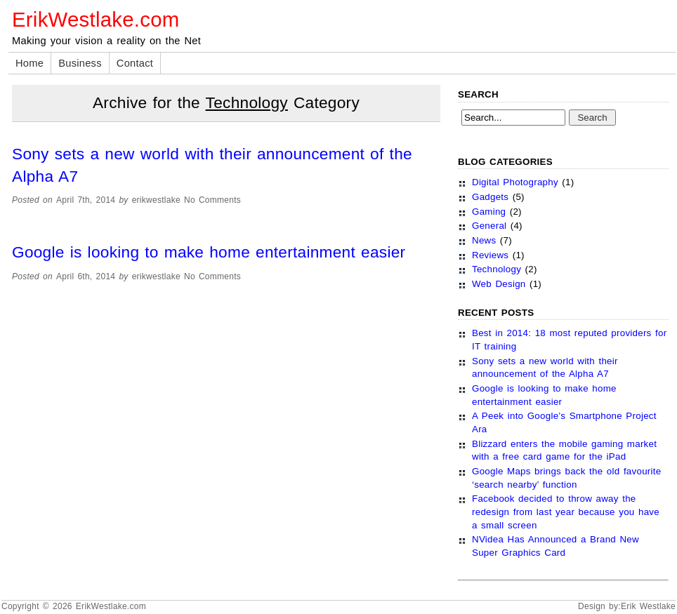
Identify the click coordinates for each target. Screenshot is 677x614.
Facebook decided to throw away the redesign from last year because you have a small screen (565, 511)
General (489, 225)
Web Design (499, 284)
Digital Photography (515, 182)
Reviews (490, 255)
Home (29, 63)
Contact (135, 63)
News (484, 240)
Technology (496, 269)
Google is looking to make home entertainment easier (208, 252)
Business (80, 63)
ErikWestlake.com (95, 19)
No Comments (212, 200)
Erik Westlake (648, 606)
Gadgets (490, 197)
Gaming (489, 211)
